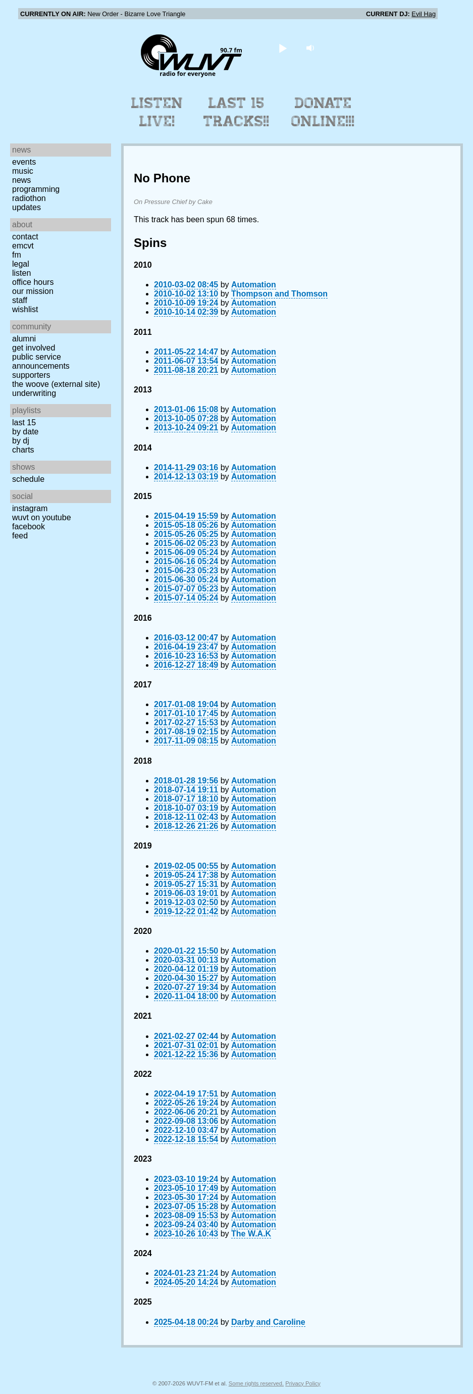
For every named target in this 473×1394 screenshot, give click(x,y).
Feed (20, 535)
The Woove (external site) (56, 384)
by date (25, 431)
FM (16, 255)
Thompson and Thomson (279, 293)
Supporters (31, 375)
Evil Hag (423, 14)
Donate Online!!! (323, 112)
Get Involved (33, 347)
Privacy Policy (303, 1383)
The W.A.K (251, 1233)
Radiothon (29, 198)
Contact (25, 236)
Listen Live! (157, 112)
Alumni (24, 338)
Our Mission (33, 291)
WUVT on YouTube (41, 517)
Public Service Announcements (41, 361)
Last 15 (24, 422)
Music (22, 171)
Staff (19, 300)
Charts (23, 449)
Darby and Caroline (268, 1322)
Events (24, 162)
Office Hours (33, 282)
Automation (253, 284)
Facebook (28, 526)
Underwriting (34, 393)
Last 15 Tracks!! (236, 112)
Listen (21, 273)
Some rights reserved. (256, 1383)
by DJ (20, 440)
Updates (26, 207)
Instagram (29, 508)
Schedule (28, 479)
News (21, 180)
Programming (36, 189)
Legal (20, 264)
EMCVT (23, 245)
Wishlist (25, 309)
